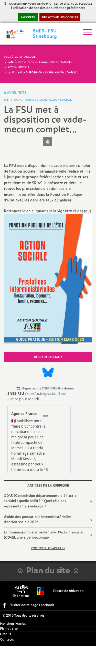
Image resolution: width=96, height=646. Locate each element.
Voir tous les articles (48, 548)
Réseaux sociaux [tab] (48, 357)
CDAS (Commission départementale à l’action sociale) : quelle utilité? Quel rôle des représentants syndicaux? (41, 501)
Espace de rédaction (68, 591)
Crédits (5, 634)
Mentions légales (13, 623)
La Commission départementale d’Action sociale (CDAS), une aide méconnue (43, 535)
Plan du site (9, 628)
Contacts (7, 639)
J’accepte (27, 17)
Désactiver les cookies (60, 17)
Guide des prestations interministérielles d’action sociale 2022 (37, 519)
